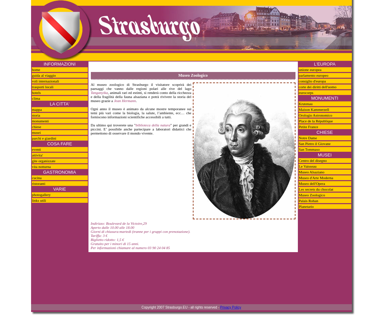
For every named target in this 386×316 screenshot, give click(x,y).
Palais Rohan (308, 201)
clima (36, 98)
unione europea (310, 70)
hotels (36, 93)
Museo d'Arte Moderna (316, 178)
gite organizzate (44, 161)
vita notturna (41, 167)
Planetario (306, 206)
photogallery (41, 195)
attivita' (37, 155)
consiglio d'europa (312, 81)
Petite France (308, 127)
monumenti (40, 121)
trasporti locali (43, 87)
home (36, 70)
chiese (36, 127)
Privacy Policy (230, 307)
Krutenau (306, 104)
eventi (36, 149)
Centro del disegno (313, 161)
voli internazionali (45, 81)
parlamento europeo (314, 75)
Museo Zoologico (312, 195)
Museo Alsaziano (312, 172)
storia (36, 115)
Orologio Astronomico (315, 115)
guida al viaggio (44, 75)
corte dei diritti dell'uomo (318, 87)
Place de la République (316, 121)
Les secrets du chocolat (316, 189)
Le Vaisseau (308, 166)
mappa (37, 109)
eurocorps (306, 93)
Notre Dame (308, 138)
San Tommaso (309, 149)
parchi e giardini (44, 138)
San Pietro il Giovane (315, 144)
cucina (37, 178)
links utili (39, 200)
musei (36, 132)
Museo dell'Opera (312, 183)
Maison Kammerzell (314, 109)
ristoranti (39, 183)
